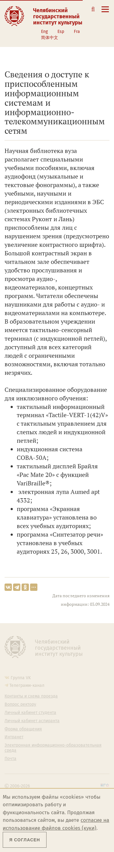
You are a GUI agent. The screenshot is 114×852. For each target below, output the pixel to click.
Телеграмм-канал (26, 685)
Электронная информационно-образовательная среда (53, 748)
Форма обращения (23, 729)
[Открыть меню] (105, 12)
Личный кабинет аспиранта (32, 721)
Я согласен (24, 839)
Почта (10, 758)
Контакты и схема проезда (31, 696)
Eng (44, 31)
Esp (60, 31)
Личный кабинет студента (30, 712)
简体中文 (49, 37)
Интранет (14, 737)
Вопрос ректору (20, 704)
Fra (77, 31)
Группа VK (21, 677)
